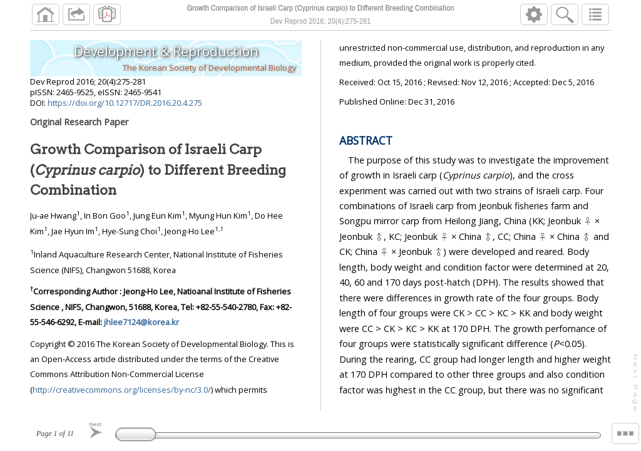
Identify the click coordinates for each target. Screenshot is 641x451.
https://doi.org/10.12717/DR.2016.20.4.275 (125, 102)
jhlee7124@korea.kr (141, 322)
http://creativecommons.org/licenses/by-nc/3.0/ (122, 389)
